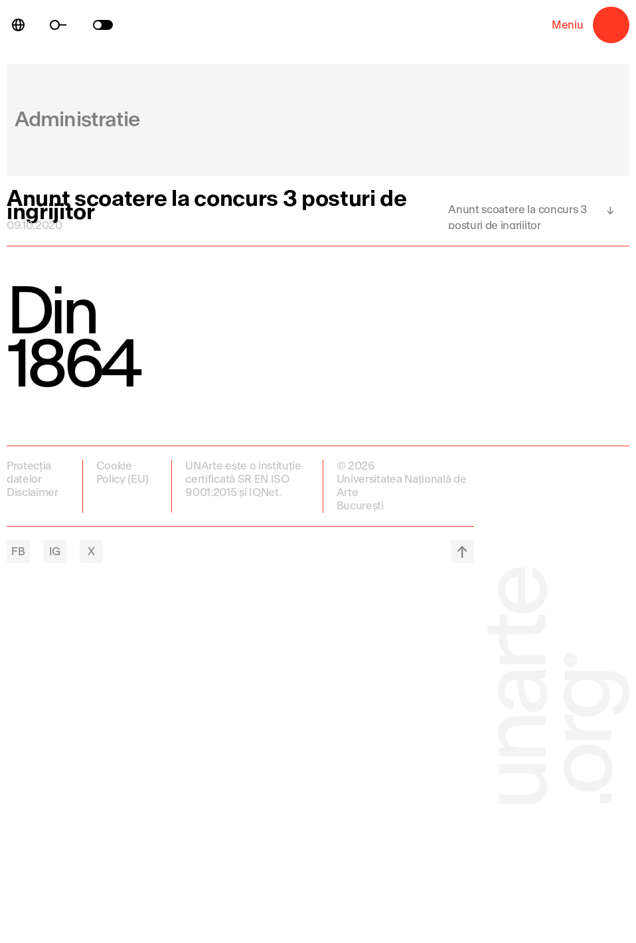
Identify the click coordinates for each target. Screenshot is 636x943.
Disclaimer (32, 492)
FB (18, 551)
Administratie (77, 120)
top (462, 551)
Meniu (611, 25)
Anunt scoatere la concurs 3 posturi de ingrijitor (517, 216)
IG (54, 551)
